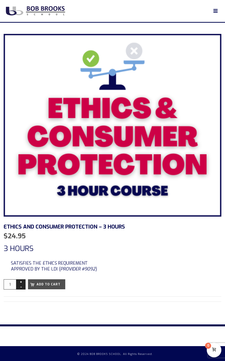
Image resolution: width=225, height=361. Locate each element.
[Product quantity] (10, 284)
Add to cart (48, 284)
